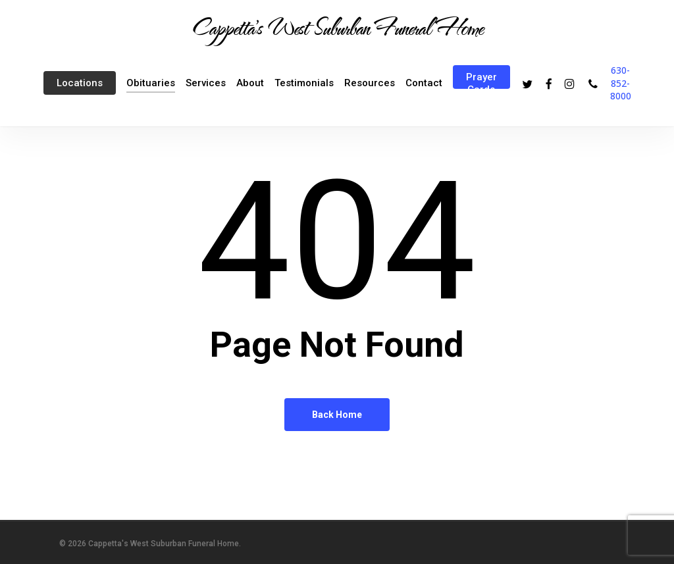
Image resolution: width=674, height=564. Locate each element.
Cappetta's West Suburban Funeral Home (337, 27)
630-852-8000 (620, 83)
